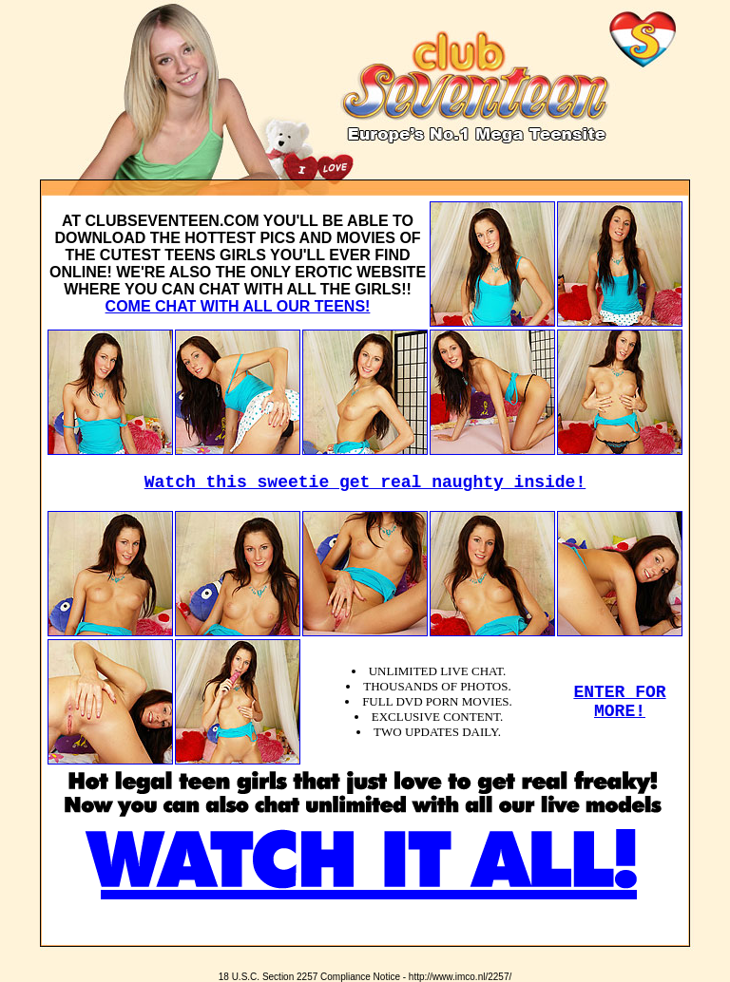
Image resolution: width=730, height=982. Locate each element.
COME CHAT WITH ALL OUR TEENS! (238, 306)
